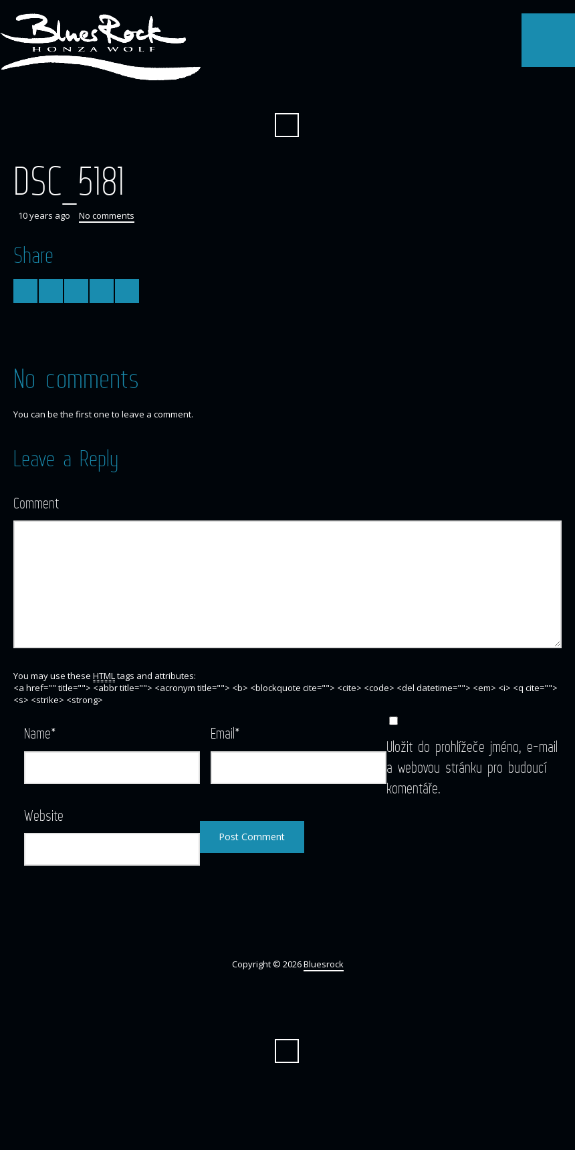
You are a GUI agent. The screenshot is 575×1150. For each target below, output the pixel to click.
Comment (36, 502)
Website (44, 815)
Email (225, 733)
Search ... (287, 125)
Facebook (287, 92)
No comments (106, 215)
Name (40, 733)
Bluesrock (324, 964)
